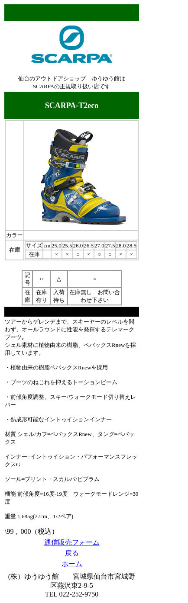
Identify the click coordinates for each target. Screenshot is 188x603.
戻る (72, 553)
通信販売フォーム (72, 542)
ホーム (72, 564)
